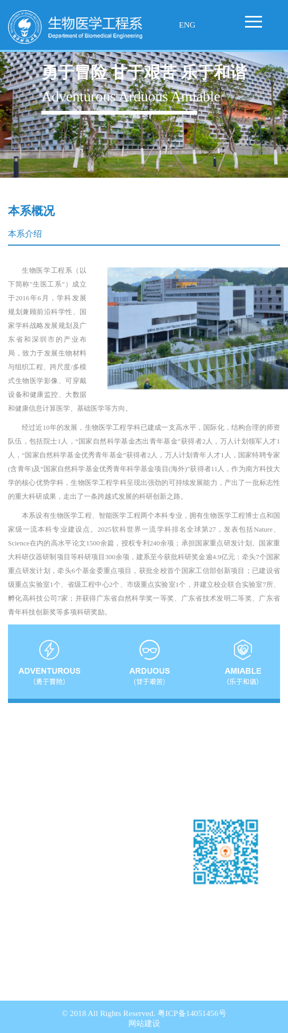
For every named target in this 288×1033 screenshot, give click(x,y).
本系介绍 (25, 234)
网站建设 (144, 1023)
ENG (187, 24)
